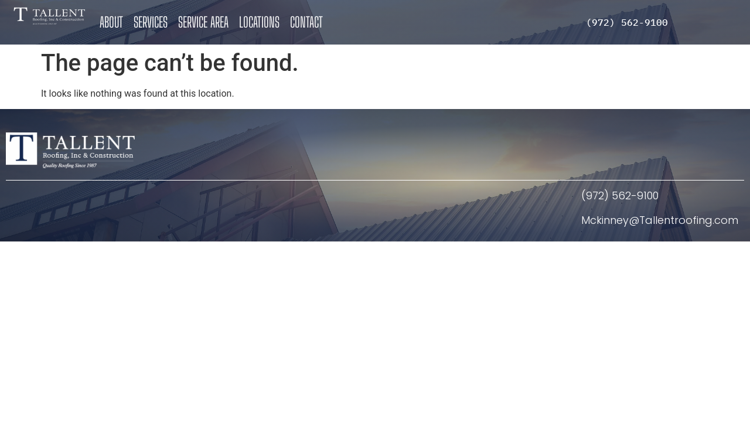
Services (151, 21)
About (111, 21)
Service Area (203, 21)
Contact (306, 21)
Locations (259, 21)
